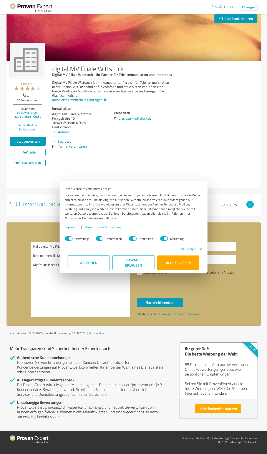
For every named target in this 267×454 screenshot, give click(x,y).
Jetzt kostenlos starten (218, 408)
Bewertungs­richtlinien (193, 438)
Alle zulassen (178, 262)
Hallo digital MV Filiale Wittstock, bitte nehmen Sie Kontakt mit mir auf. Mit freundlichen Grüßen (80, 279)
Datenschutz (236, 438)
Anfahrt (64, 132)
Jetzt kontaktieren (236, 18)
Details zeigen (185, 249)
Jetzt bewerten (27, 141)
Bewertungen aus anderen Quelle (27, 114)
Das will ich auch (223, 6)
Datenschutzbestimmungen (105, 227)
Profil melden (97, 333)
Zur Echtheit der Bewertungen (27, 127)
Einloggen (248, 7)
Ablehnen (88, 262)
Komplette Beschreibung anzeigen (78, 99)
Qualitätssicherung (217, 438)
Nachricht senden (159, 302)
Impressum (75, 227)
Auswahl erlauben (133, 262)
